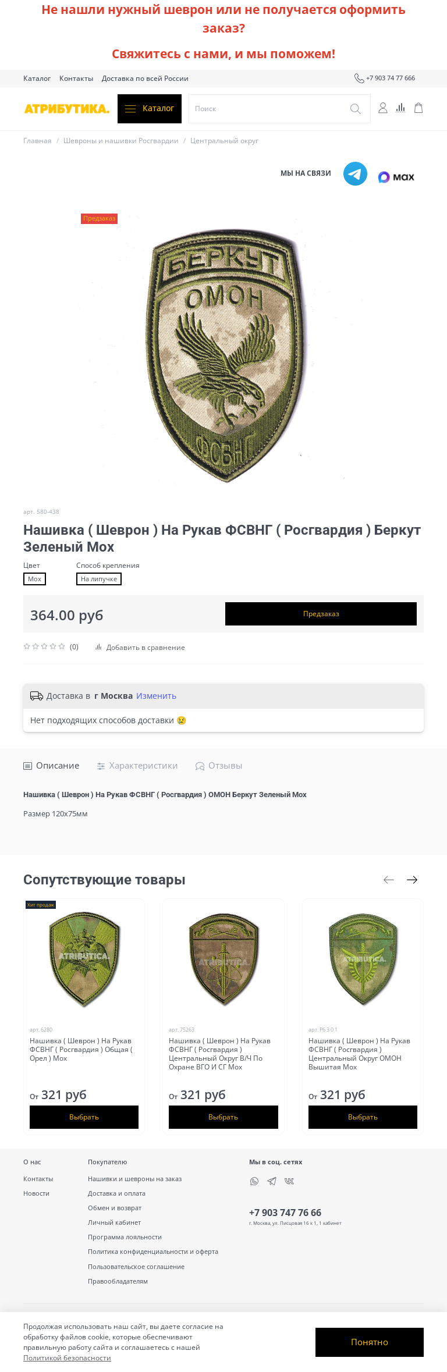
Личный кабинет (114, 1222)
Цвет (31, 565)
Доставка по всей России (145, 78)
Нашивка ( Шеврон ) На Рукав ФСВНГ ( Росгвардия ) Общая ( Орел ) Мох (81, 1049)
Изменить (156, 696)
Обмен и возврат (114, 1207)
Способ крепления (108, 565)
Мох (34, 579)
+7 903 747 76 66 (285, 1212)
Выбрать (84, 1117)
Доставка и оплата (117, 1193)
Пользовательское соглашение (136, 1266)
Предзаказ (321, 614)
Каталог (37, 78)
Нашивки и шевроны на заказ (135, 1178)
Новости (36, 1193)
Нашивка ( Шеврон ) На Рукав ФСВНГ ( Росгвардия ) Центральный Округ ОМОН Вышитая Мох (359, 1054)
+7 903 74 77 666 (384, 78)
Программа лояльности (125, 1236)
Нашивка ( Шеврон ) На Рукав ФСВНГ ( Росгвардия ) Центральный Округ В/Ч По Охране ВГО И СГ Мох (220, 1054)
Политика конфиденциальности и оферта (153, 1251)
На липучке (99, 579)
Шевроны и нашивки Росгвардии (121, 140)
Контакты (76, 78)
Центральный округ (224, 140)
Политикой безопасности (67, 1358)
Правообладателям (118, 1281)
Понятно (369, 1342)
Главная (37, 140)
